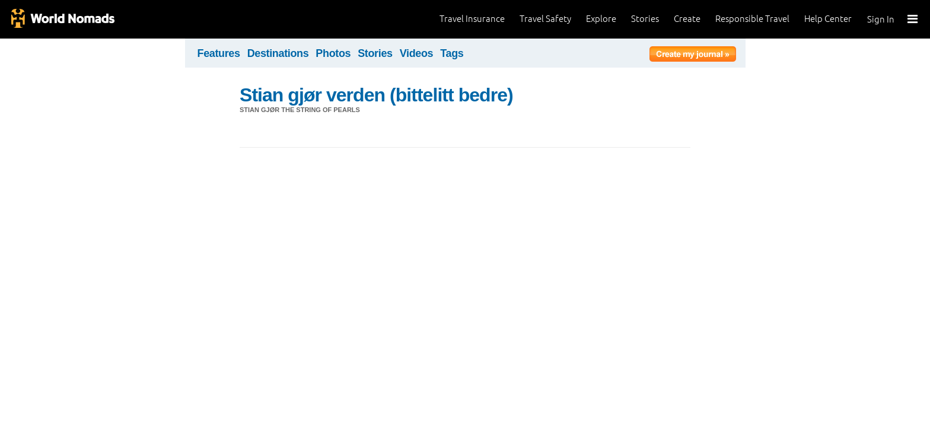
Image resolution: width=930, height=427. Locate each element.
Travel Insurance (472, 19)
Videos (417, 53)
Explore (601, 19)
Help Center (828, 19)
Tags (451, 53)
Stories (645, 19)
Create (687, 19)
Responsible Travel (752, 19)
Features (219, 53)
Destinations (278, 53)
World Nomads (62, 19)
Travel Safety (545, 19)
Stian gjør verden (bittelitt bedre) (376, 95)
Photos (333, 53)
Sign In (880, 19)
